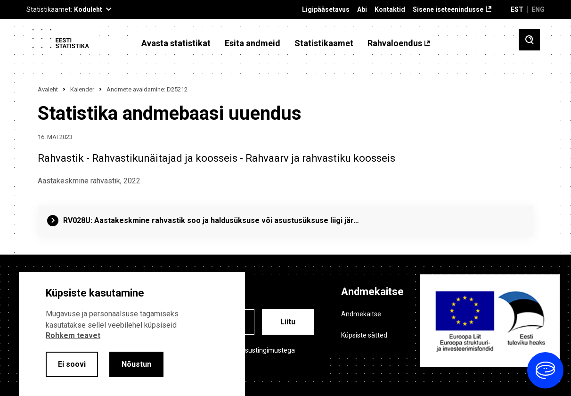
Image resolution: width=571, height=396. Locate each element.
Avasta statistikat (176, 43)
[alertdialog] (132, 334)
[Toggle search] (529, 40)
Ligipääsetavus (326, 9)
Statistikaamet (323, 43)
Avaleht (48, 89)
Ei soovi (72, 364)
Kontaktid (390, 9)
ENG (538, 9)
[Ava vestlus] (545, 370)
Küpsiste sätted (364, 335)
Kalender (82, 89)
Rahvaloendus (394, 43)
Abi (362, 9)
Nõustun (136, 364)
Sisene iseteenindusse (448, 9)
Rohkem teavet (73, 335)
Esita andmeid (252, 43)
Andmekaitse (361, 314)
